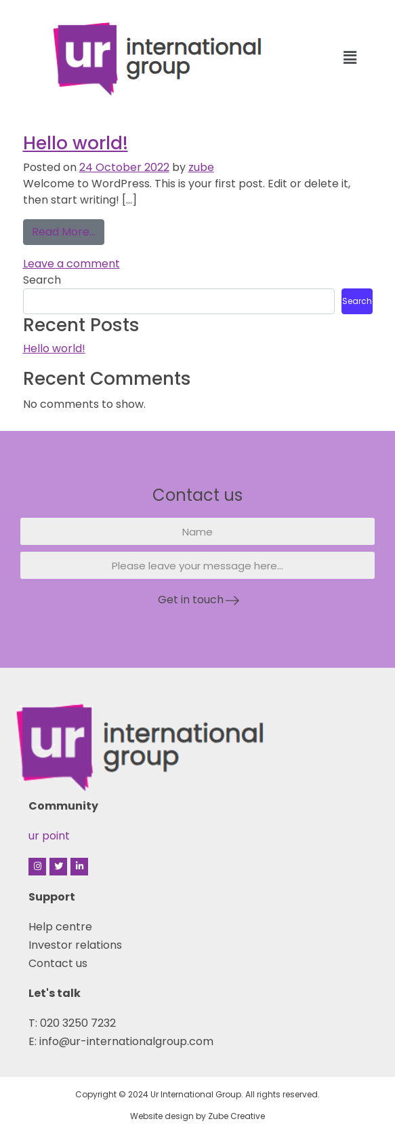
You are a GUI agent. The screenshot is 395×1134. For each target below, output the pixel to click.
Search (42, 280)
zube (201, 167)
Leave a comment (71, 263)
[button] (350, 58)
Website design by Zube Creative (197, 1116)
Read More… (68, 229)
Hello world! (75, 142)
